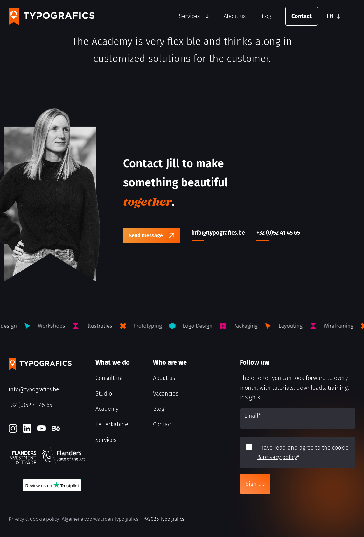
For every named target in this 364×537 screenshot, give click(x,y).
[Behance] (56, 428)
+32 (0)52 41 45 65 (30, 405)
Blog (265, 16)
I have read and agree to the (303, 452)
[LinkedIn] (27, 428)
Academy (106, 408)
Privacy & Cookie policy (34, 519)
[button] (339, 16)
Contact (301, 16)
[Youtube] (41, 428)
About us (235, 16)
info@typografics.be (34, 389)
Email (252, 415)
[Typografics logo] (51, 16)
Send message (146, 235)
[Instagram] (13, 428)
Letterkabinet (112, 424)
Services (189, 16)
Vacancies (165, 393)
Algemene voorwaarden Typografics (100, 519)
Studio (103, 393)
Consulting (108, 378)
